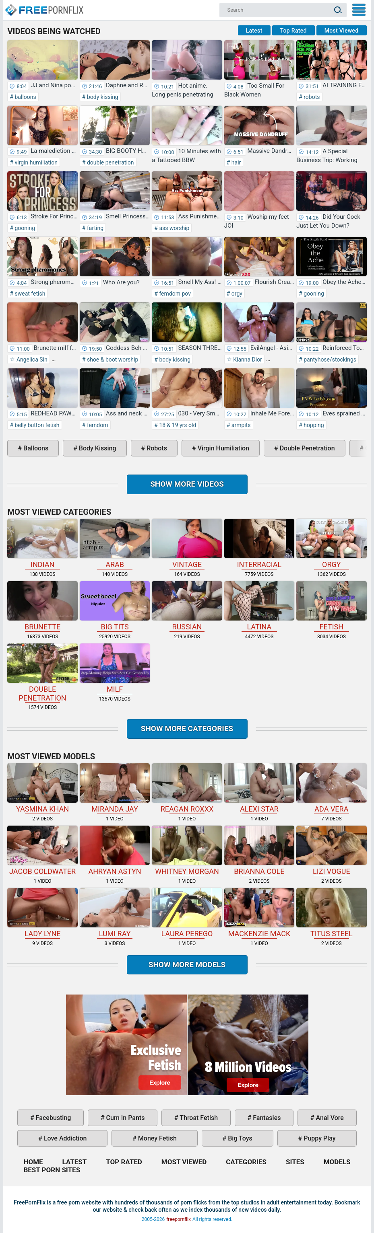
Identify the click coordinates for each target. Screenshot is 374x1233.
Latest (254, 30)
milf (115, 668)
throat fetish (198, 1118)
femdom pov (174, 293)
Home (44, 6)
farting (94, 228)
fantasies (266, 1118)
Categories (246, 1162)
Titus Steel (331, 913)
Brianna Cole (259, 850)
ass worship (173, 228)
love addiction (64, 1138)
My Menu (359, 10)
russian (187, 606)
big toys (239, 1138)
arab (115, 544)
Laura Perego (187, 913)
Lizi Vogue (331, 850)
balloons (24, 97)
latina (259, 606)
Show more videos (187, 484)
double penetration (109, 162)
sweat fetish (29, 293)
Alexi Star (259, 788)
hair (235, 162)
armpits (240, 425)
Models (337, 1162)
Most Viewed (341, 30)
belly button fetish (36, 425)
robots (311, 97)
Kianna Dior (247, 359)
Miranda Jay (115, 788)
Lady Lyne (42, 913)
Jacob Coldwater (42, 850)
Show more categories (187, 728)
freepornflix (178, 1219)
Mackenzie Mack (259, 913)
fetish (331, 606)
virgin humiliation (35, 162)
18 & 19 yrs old (177, 425)
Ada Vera (331, 788)
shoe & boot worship (111, 359)
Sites (295, 1162)
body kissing (101, 97)
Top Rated (293, 30)
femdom (96, 425)
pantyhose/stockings (329, 359)
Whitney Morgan (187, 850)
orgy (236, 293)
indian (42, 544)
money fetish (156, 1138)
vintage (187, 544)
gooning (24, 228)
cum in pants (125, 1118)
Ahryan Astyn (115, 850)
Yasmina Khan (42, 788)
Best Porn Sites (51, 1170)
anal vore (329, 1118)
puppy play (318, 1138)
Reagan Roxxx (187, 788)
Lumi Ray (115, 913)
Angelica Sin (31, 359)
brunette (42, 606)
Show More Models (187, 964)
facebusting (52, 1118)
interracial (259, 544)
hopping (313, 425)
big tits (115, 606)
